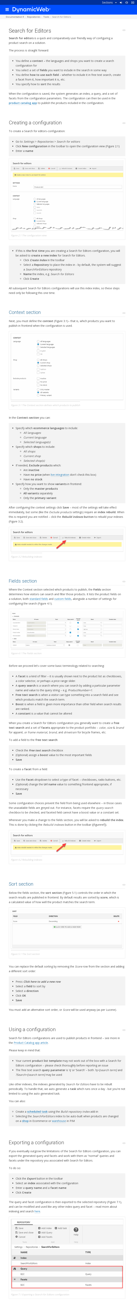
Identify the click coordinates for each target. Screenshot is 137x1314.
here (37, 1211)
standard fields (38, 599)
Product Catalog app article (31, 1043)
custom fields (62, 599)
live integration (60, 474)
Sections (109, 2)
